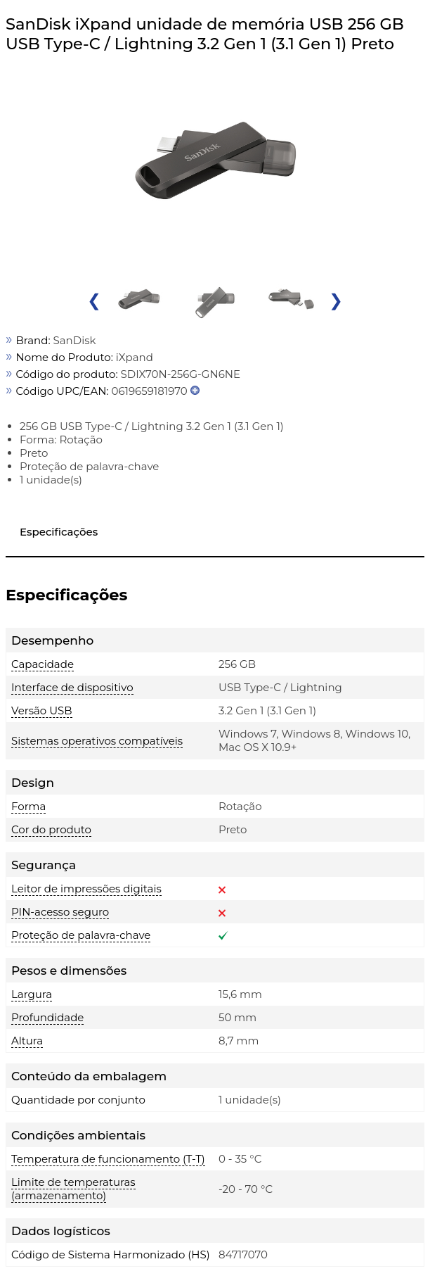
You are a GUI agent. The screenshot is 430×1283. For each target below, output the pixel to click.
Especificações (59, 531)
